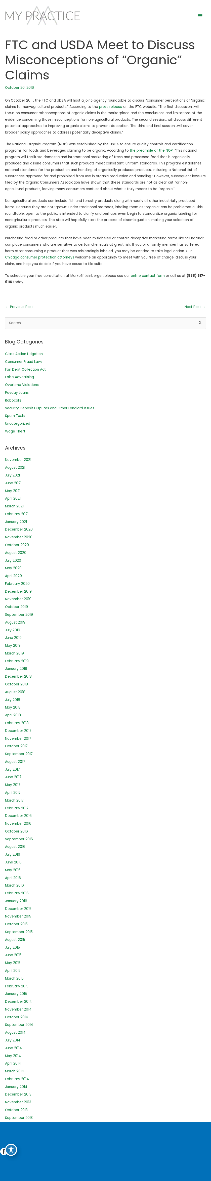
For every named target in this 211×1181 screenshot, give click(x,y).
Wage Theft (15, 431)
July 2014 (12, 1040)
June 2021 (13, 483)
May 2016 (13, 870)
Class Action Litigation (24, 354)
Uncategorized (17, 423)
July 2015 (12, 947)
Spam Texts (15, 415)
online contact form (148, 275)
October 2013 (16, 1110)
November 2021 (18, 459)
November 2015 (18, 916)
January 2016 (16, 901)
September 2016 (19, 839)
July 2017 (12, 769)
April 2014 (13, 1063)
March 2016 (14, 885)
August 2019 (15, 622)
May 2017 (12, 784)
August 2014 (15, 1032)
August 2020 (15, 552)
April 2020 (13, 576)
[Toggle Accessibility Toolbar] (11, 1150)
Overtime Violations (22, 384)
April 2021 (13, 498)
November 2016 (18, 823)
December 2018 (18, 676)
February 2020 (17, 583)
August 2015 (15, 939)
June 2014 (13, 1048)
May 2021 (12, 491)
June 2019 (13, 637)
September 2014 (19, 1024)
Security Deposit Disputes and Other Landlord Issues (49, 408)
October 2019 (16, 606)
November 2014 (18, 1009)
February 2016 (17, 893)
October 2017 (16, 746)
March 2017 (14, 800)
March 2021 (14, 506)
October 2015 (16, 924)
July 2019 (12, 630)
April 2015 (13, 970)
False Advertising (19, 377)
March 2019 (14, 653)
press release (110, 106)
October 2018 (16, 684)
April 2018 (13, 715)
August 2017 (15, 761)
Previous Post (19, 306)
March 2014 (14, 1071)
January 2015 (16, 993)
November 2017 (18, 738)
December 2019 (18, 591)
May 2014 (13, 1056)
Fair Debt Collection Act (25, 369)
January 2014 (16, 1086)
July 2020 (13, 560)
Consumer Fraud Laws (24, 361)
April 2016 (13, 878)
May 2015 (12, 962)
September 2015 (19, 932)
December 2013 (18, 1094)
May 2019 (13, 645)
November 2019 (18, 599)
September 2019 (19, 614)
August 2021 (15, 467)
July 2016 (12, 854)
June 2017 (13, 777)
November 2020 (18, 537)
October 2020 (17, 545)
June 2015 (13, 955)
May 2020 (13, 568)
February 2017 (16, 808)
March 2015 (14, 978)
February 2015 (16, 986)
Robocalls (13, 400)
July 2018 (12, 699)
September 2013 (19, 1117)
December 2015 (18, 908)
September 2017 (19, 754)
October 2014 (16, 1017)
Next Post (195, 306)
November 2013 (18, 1102)
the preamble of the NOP (151, 150)
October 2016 (16, 831)
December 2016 (18, 815)
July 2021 (12, 475)
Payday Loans (17, 392)
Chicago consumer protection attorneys (39, 257)
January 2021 (16, 521)
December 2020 (19, 529)
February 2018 (17, 723)
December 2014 (18, 1001)
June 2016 (13, 862)
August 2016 (15, 846)
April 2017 (13, 792)
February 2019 (17, 661)
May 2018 (13, 707)
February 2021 (16, 514)
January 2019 (16, 668)
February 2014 (17, 1079)
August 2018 (15, 692)
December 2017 (18, 730)
